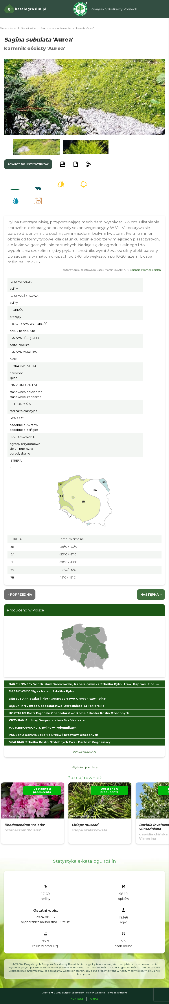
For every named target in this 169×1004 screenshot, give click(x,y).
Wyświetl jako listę (84, 767)
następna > (151, 595)
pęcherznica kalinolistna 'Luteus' (45, 922)
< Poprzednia (19, 595)
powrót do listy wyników (28, 164)
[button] (36, 147)
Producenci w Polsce (25, 610)
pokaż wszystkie (84, 751)
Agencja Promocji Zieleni (146, 269)
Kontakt (77, 998)
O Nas (94, 998)
